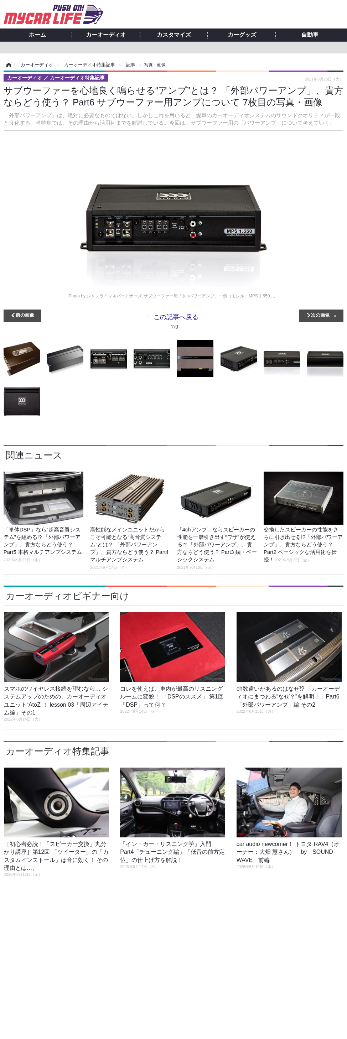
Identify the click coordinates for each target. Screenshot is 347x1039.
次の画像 (320, 314)
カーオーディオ (106, 35)
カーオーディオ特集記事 (57, 751)
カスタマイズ (174, 35)
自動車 (309, 35)
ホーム (37, 35)
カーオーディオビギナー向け (67, 596)
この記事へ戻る (176, 323)
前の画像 (25, 314)
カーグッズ (242, 35)
